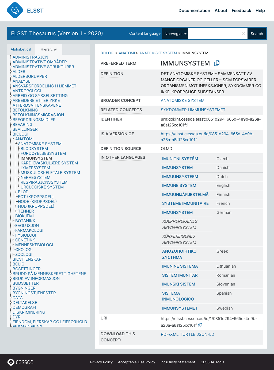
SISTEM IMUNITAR (180, 275)
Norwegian (174, 33)
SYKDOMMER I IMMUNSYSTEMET (193, 109)
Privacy (101, 362)
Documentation (194, 10)
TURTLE (187, 334)
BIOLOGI (107, 53)
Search (257, 33)
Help (260, 10)
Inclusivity (178, 362)
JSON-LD (205, 334)
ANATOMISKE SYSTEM (158, 53)
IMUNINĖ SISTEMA (180, 266)
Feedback (241, 10)
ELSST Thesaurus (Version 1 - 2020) (57, 33)
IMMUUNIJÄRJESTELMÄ (185, 194)
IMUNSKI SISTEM (178, 284)
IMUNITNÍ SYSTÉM (180, 158)
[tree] (48, 191)
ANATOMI (127, 53)
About (221, 10)
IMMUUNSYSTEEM (180, 176)
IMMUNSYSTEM (177, 167)
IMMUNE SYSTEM (179, 185)
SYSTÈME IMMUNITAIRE (185, 203)
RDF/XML (169, 334)
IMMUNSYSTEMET (180, 308)
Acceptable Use (136, 362)
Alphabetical (21, 49)
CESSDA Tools (212, 362)
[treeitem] (32, 57)
